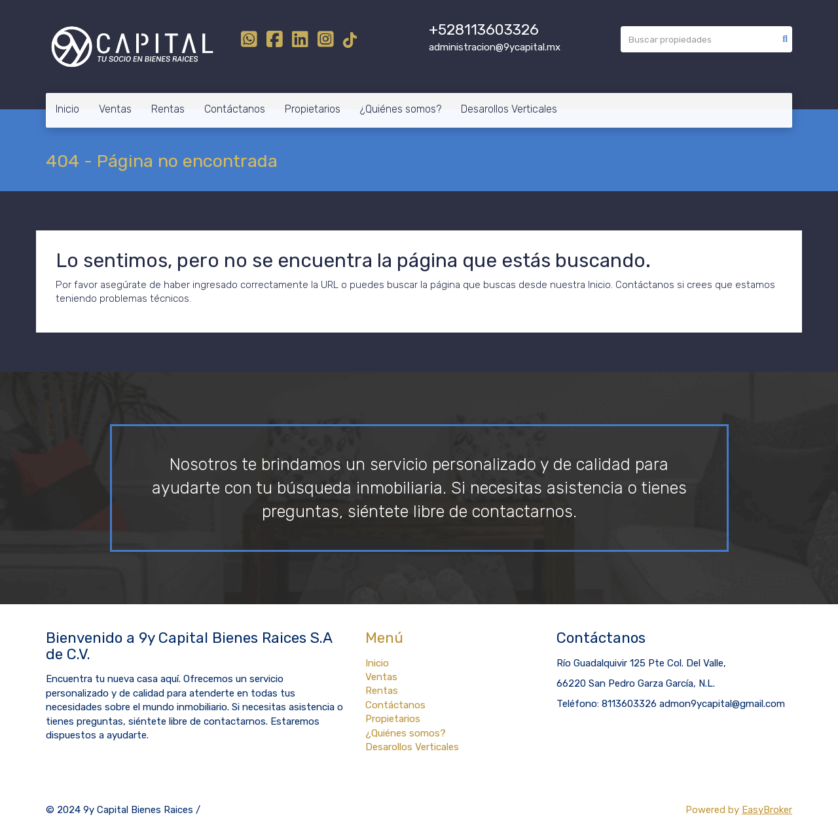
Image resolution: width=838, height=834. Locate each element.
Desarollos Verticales (509, 109)
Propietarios (312, 109)
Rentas (168, 109)
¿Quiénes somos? (400, 109)
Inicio (67, 109)
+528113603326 (484, 30)
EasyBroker (767, 810)
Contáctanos (234, 109)
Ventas (115, 109)
